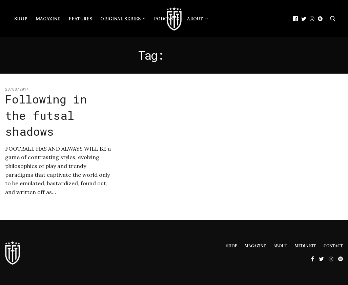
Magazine (48, 19)
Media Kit (305, 245)
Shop (20, 19)
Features (80, 19)
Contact (333, 245)
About (195, 19)
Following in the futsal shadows (46, 115)
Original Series (120, 19)
